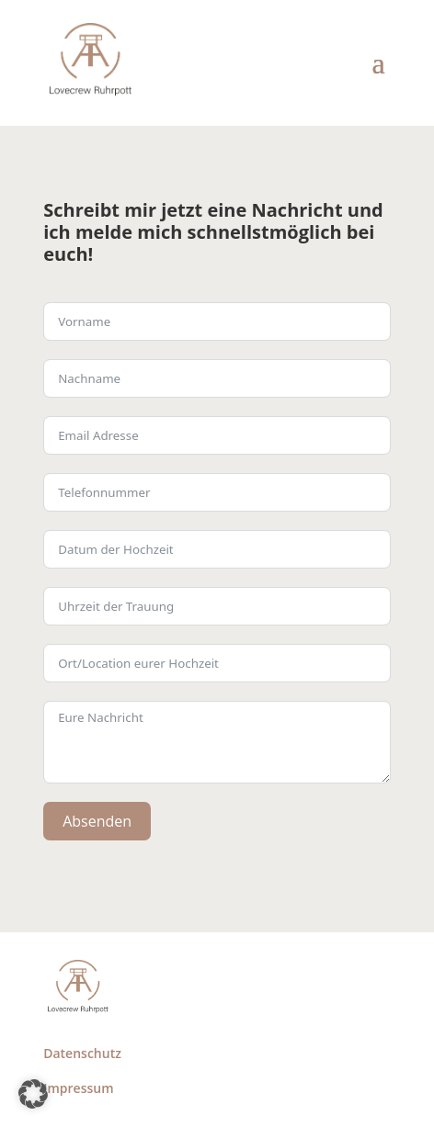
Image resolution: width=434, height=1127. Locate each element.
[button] (33, 1094)
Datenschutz (82, 1053)
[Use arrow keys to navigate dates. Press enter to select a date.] (217, 549)
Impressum (78, 1088)
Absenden (97, 821)
